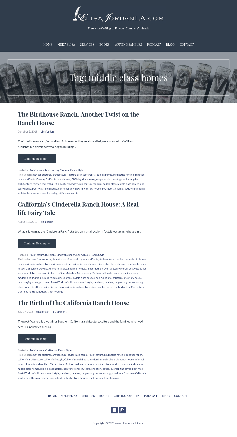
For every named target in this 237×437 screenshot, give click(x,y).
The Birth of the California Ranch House (73, 303)
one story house (132, 277)
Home (47, 44)
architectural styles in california (94, 174)
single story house (91, 188)
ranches (109, 282)
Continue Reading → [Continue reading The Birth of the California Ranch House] (37, 339)
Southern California (112, 188)
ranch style (86, 282)
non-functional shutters (109, 277)
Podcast (154, 44)
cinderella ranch (118, 264)
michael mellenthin (43, 183)
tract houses (39, 291)
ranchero (99, 282)
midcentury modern (90, 183)
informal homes (76, 268)
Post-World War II (61, 282)
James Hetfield (94, 268)
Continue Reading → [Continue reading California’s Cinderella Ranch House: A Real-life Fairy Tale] (37, 243)
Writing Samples (128, 44)
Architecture (37, 170)
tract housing (49, 193)
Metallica (71, 273)
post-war (37, 188)
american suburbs (41, 174)
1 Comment (60, 311)
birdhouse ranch (133, 354)
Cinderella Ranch (66, 254)
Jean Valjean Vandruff (116, 268)
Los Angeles (118, 179)
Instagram (122, 410)
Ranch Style (76, 170)
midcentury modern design (113, 364)
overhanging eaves (28, 282)
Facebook (114, 410)
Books (104, 44)
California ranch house (58, 179)
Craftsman (51, 350)
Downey (43, 268)
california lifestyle (34, 179)
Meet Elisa (66, 44)
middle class (109, 183)
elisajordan (47, 131)
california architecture (37, 264)
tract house (24, 291)
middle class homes (128, 183)
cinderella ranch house (121, 359)
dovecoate (88, 179)
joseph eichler (103, 179)
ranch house (50, 188)
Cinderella (103, 264)
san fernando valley (68, 188)
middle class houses (84, 277)
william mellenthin (68, 193)
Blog (170, 44)
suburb (37, 193)
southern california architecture (72, 287)
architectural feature (64, 174)
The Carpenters (135, 287)
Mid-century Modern (57, 170)
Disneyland (32, 268)
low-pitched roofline (53, 273)
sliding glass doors (113, 373)
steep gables (98, 287)
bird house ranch (122, 174)
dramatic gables (58, 268)
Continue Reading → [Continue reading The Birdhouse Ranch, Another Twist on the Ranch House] (37, 159)
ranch (76, 282)
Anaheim (57, 259)
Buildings (50, 254)
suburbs (120, 287)
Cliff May (76, 179)
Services (87, 44)
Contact (187, 44)
